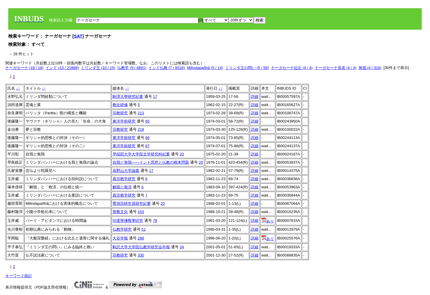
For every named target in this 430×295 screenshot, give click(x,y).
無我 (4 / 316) (370, 68)
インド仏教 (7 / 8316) (166, 68)
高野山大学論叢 (126, 170)
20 (182, 154)
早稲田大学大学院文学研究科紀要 (141, 154)
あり (267, 221)
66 (147, 137)
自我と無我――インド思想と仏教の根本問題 (151, 162)
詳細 (254, 96)
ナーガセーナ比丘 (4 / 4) (292, 68)
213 (141, 113)
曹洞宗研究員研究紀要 (132, 203)
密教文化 (120, 211)
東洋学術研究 (124, 121)
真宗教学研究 (124, 179)
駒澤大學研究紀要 (128, 96)
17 (155, 96)
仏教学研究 (122, 229)
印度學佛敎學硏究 (128, 220)
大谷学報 (120, 238)
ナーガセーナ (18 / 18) (24, 68)
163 (141, 211)
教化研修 (120, 105)
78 (155, 220)
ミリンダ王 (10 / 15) (98, 68)
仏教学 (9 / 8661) (131, 68)
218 (141, 129)
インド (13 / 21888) (62, 68)
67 (147, 146)
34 (182, 247)
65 (147, 121)
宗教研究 (120, 113)
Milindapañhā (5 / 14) (205, 68)
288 (141, 238)
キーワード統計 (18, 276)
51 (143, 229)
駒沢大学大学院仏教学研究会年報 (141, 247)
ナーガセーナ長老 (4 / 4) (336, 68)
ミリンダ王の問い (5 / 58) (247, 68)
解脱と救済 (122, 187)
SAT (78, 35)
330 (141, 255)
